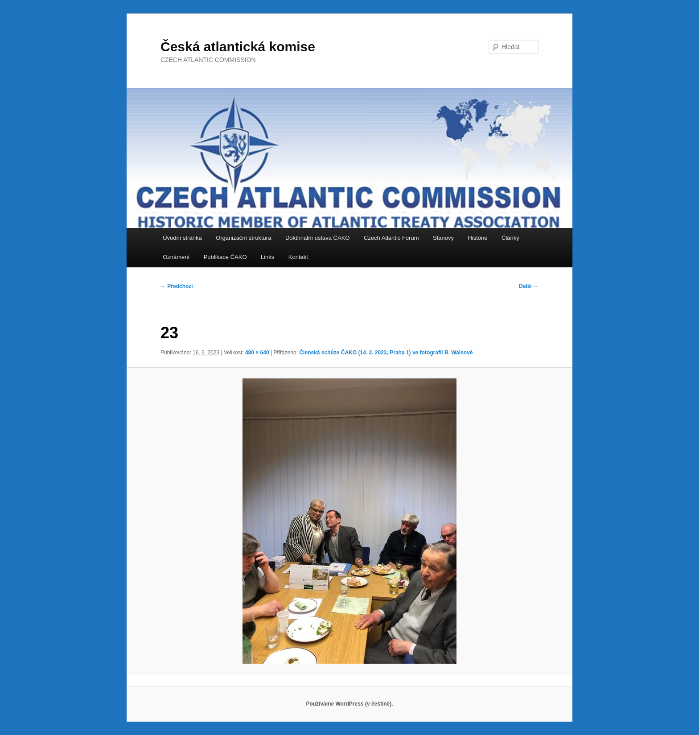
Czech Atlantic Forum (391, 237)
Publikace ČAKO (225, 257)
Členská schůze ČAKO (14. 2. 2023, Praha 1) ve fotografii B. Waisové (386, 352)
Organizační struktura (243, 237)
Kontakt (298, 257)
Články (510, 237)
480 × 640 (257, 352)
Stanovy (443, 237)
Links (267, 257)
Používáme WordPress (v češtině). (349, 704)
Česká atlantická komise (237, 46)
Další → (529, 286)
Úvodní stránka (182, 237)
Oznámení (176, 257)
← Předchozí (176, 286)
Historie (477, 237)
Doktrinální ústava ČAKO (317, 237)
